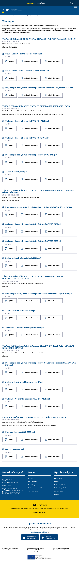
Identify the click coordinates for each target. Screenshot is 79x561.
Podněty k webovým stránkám (61, 548)
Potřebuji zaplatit (60, 488)
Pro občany (31, 485)
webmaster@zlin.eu (63, 549)
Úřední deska (58, 478)
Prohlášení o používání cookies (35, 548)
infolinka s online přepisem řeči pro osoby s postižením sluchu (12, 491)
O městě (30, 478)
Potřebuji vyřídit (60, 485)
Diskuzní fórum (58, 491)
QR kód (9, 61)
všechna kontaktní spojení (10, 482)
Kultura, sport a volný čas (35, 488)
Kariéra (56, 481)
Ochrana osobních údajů (33, 549)
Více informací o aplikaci (39, 532)
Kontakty (56, 494)
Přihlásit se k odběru (39, 512)
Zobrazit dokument (29, 61)
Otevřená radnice (33, 491)
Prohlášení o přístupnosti (34, 551)
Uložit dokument (52, 61)
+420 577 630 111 (12, 488)
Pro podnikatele (32, 481)
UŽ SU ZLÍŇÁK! (39, 3)
